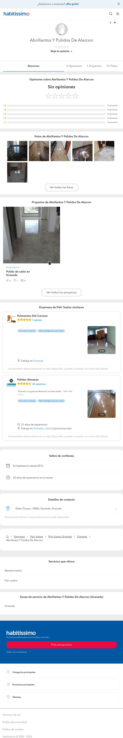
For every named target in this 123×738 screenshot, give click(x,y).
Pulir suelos (11, 581)
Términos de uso (11, 715)
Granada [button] (38, 361)
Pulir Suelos (36, 537)
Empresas (19, 537)
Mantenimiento (13, 571)
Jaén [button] (47, 428)
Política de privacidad (14, 722)
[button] (61, 672)
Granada (82, 537)
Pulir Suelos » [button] (13, 268)
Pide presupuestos (61, 645)
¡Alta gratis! (72, 4)
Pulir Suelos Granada (60, 537)
